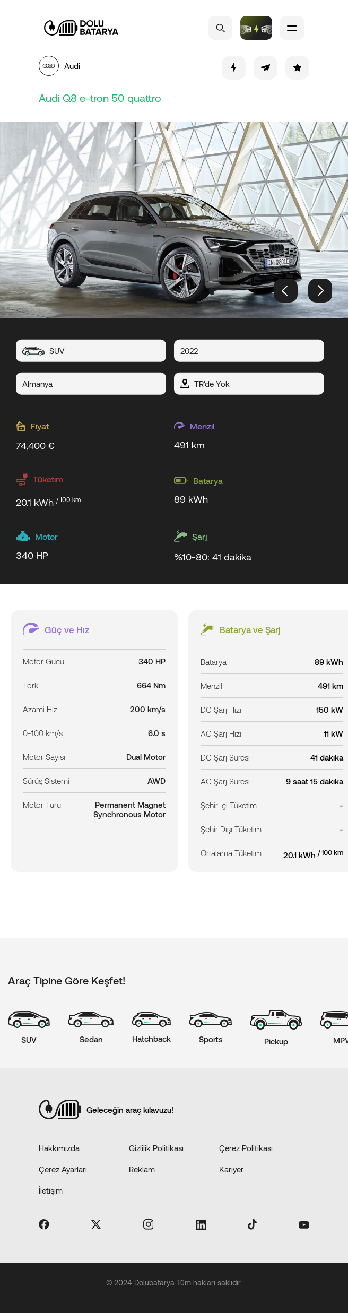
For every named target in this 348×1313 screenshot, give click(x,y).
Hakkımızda (59, 1148)
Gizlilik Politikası (156, 1148)
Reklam (142, 1169)
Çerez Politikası (246, 1148)
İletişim (51, 1190)
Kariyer (231, 1169)
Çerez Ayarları (63, 1169)
